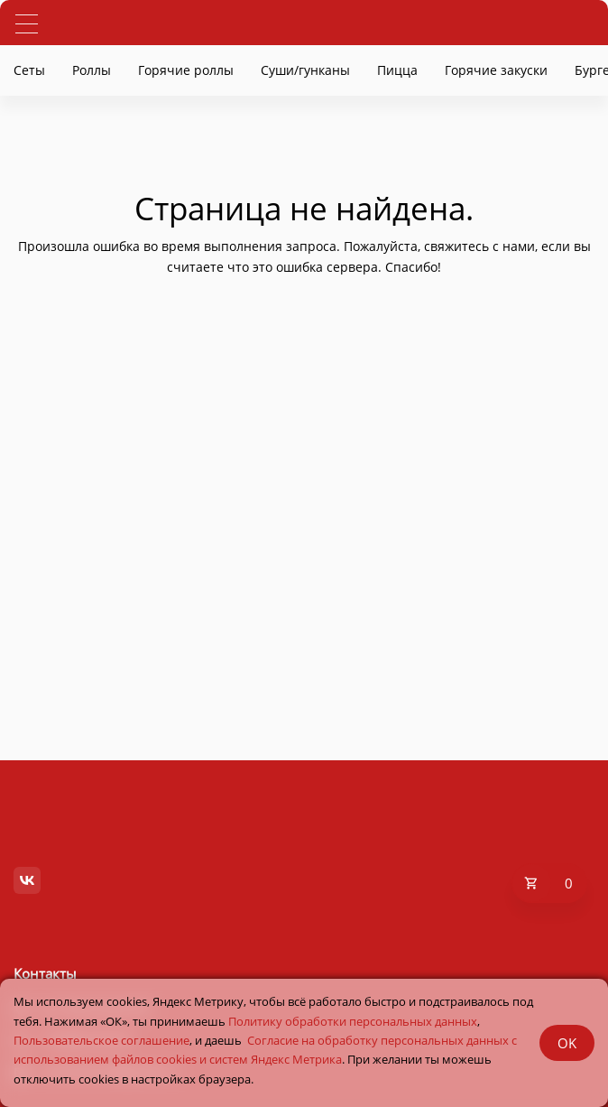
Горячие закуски (496, 70)
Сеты (29, 70)
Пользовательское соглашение (101, 1040)
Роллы (91, 70)
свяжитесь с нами (479, 246)
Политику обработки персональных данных (352, 1021)
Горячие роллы (186, 70)
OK (566, 1043)
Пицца (397, 70)
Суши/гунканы (305, 70)
